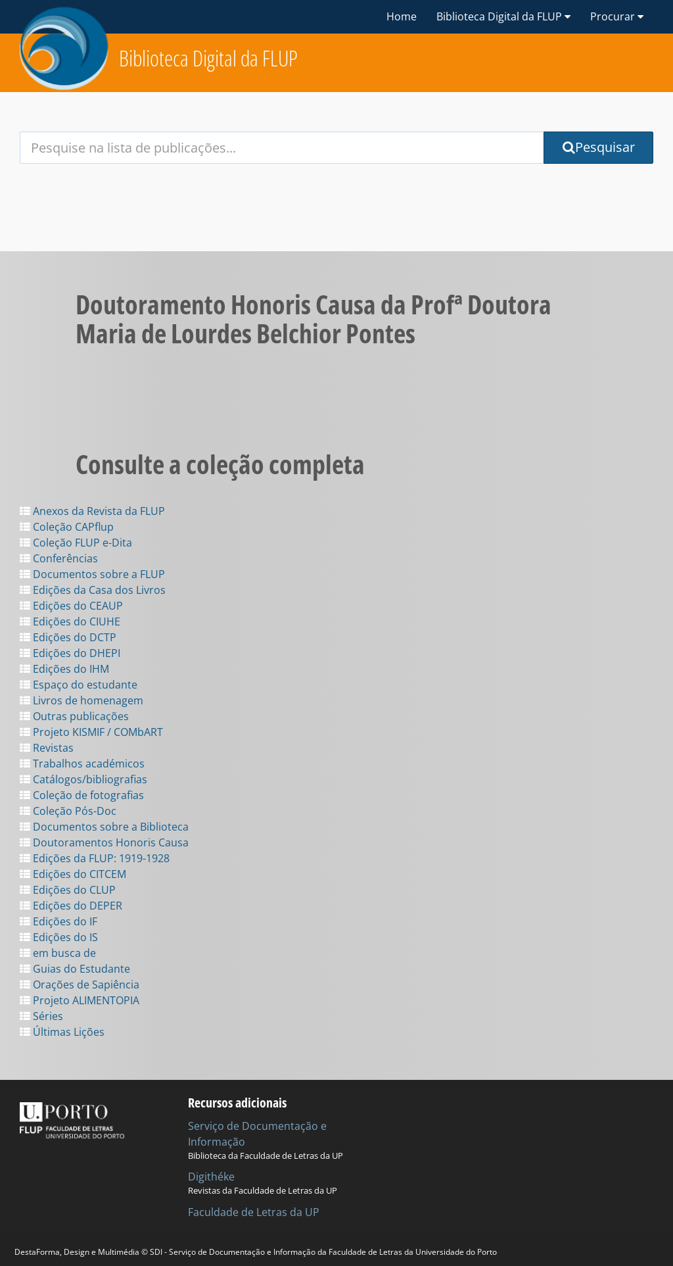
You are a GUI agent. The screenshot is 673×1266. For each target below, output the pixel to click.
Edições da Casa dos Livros (93, 590)
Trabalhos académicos (82, 763)
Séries (41, 1016)
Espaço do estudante (78, 684)
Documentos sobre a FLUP (92, 574)
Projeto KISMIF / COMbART (91, 732)
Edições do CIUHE (70, 621)
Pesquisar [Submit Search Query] (599, 147)
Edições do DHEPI (70, 653)
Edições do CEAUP (71, 605)
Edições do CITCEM (73, 874)
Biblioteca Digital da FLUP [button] (503, 16)
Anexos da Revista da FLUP (92, 511)
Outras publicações (74, 716)
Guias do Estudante (75, 969)
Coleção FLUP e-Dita (76, 542)
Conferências (59, 558)
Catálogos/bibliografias (83, 779)
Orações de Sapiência (79, 984)
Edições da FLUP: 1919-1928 (95, 858)
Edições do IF (58, 921)
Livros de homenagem (81, 700)
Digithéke (211, 1176)
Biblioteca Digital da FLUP (208, 58)
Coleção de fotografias (82, 795)
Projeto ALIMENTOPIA (79, 1000)
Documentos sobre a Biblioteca (104, 826)
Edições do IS (59, 937)
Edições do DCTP (68, 637)
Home (401, 16)
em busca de (58, 953)
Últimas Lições (62, 1032)
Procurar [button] (616, 16)
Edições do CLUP (68, 890)
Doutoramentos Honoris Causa (104, 842)
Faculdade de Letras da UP (253, 1212)
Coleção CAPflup (67, 527)
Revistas (47, 748)
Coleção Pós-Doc (68, 811)
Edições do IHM (64, 669)
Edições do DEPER (71, 905)
